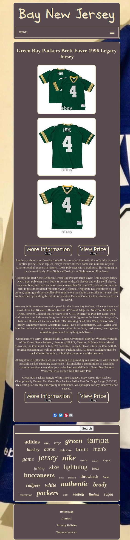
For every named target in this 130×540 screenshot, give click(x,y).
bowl (95, 468)
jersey (48, 457)
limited (94, 495)
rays (46, 443)
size (54, 467)
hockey (33, 449)
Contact (67, 518)
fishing (39, 468)
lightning (75, 466)
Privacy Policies (67, 525)
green (73, 440)
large (57, 443)
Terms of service (66, 532)
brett (82, 450)
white (50, 485)
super (108, 494)
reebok (78, 494)
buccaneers (39, 475)
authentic (75, 484)
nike (69, 458)
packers (47, 493)
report (95, 460)
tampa (98, 440)
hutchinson (26, 495)
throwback (89, 476)
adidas (32, 442)
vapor (107, 460)
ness (61, 477)
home (106, 477)
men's (99, 449)
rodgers (33, 485)
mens (84, 460)
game (28, 459)
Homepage (66, 511)
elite (65, 495)
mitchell (72, 477)
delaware (66, 450)
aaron (49, 449)
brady (100, 484)
